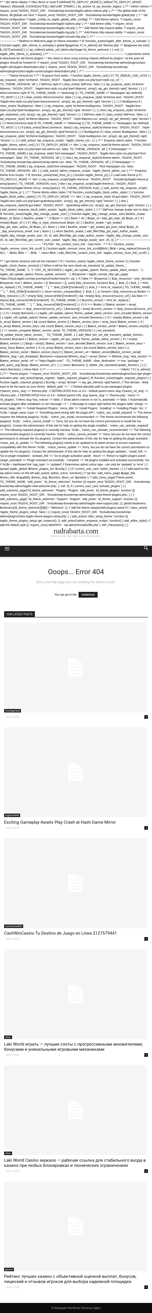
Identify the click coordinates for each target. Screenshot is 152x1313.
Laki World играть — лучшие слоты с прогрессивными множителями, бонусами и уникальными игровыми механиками (73, 1047)
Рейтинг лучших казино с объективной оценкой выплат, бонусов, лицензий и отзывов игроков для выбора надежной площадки (70, 1279)
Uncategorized (12, 710)
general (9, 1269)
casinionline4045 (13, 926)
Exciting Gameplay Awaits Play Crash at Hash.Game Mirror (60, 822)
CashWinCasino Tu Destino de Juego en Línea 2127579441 (60, 933)
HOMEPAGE (88, 595)
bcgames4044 (12, 815)
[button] (146, 551)
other (8, 1037)
